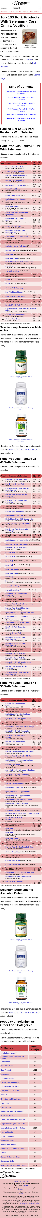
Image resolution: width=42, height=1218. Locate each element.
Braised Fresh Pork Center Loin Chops (19, 604)
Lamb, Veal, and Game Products (13, 1120)
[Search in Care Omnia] (7, 8)
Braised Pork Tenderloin (14, 882)
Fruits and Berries (7, 1115)
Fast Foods (5, 1103)
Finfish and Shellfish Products (12, 1111)
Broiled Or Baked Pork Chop (16, 246)
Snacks (3, 1153)
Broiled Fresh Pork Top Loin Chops (18, 800)
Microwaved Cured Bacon (15, 185)
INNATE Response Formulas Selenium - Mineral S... (21, 440)
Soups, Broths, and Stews (10, 1157)
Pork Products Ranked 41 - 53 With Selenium (21, 110)
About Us (25, 1181)
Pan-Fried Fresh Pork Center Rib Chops (20, 770)
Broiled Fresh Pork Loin (14, 516)
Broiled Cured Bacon (13, 189)
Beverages (5, 1074)
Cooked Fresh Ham (12, 319)
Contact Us (17, 1181)
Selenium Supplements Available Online (21, 115)
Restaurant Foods (7, 1140)
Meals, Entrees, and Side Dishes (13, 1128)
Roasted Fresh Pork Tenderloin (17, 731)
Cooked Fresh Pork (12, 764)
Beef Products (6, 1070)
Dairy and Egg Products (10, 1091)
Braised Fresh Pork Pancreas (16, 176)
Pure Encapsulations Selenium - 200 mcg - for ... (21, 408)
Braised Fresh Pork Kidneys (15, 167)
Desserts (4, 1095)
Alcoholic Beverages (8, 1053)
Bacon (7, 280)
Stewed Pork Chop (12, 271)
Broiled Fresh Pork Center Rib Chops (19, 760)
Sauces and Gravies (8, 1144)
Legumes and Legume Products (13, 1124)
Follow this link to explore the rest (23, 449)
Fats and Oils (6, 1107)
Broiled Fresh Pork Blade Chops (17, 622)
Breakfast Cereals (7, 1078)
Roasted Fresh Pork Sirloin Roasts (18, 662)
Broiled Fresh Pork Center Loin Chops (19, 727)
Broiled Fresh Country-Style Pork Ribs (19, 612)
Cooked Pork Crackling (14, 288)
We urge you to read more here (28, 1203)
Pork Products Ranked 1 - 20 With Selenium (21, 98)
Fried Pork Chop (11, 258)
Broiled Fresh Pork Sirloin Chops (17, 714)
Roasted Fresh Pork (12, 305)
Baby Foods (5, 1062)
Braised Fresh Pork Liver (14, 180)
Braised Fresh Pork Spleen (15, 314)
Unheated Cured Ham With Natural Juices (15, 231)
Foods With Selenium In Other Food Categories (21, 119)
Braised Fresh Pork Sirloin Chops (17, 608)
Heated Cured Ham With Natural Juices (19, 262)
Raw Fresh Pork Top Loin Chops (17, 523)
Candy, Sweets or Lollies (10, 1082)
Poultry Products (7, 1136)
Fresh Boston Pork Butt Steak (16, 804)
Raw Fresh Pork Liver (13, 226)
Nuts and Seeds (7, 1132)
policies (25, 1185)
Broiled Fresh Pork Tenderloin (16, 236)
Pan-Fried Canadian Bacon (15, 296)
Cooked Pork (10, 250)
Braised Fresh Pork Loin (14, 511)
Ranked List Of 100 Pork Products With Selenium (21, 93)
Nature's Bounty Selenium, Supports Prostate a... (21, 377)
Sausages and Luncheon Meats (12, 1149)
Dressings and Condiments (11, 1099)
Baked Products (7, 1066)
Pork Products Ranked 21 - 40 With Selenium (21, 104)
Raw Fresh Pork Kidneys (14, 171)
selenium (28, 60)
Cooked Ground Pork (13, 633)
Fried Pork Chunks (12, 207)
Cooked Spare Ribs (12, 852)
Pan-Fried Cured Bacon (14, 292)
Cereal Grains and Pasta (10, 1086)
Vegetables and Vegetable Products (14, 1165)
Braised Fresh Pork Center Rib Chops (19, 752)
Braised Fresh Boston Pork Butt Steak (19, 847)
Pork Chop (9, 266)
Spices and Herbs (7, 1161)
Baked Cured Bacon (12, 196)
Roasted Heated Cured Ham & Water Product (22, 814)
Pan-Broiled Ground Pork (14, 484)
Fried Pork (9, 254)
